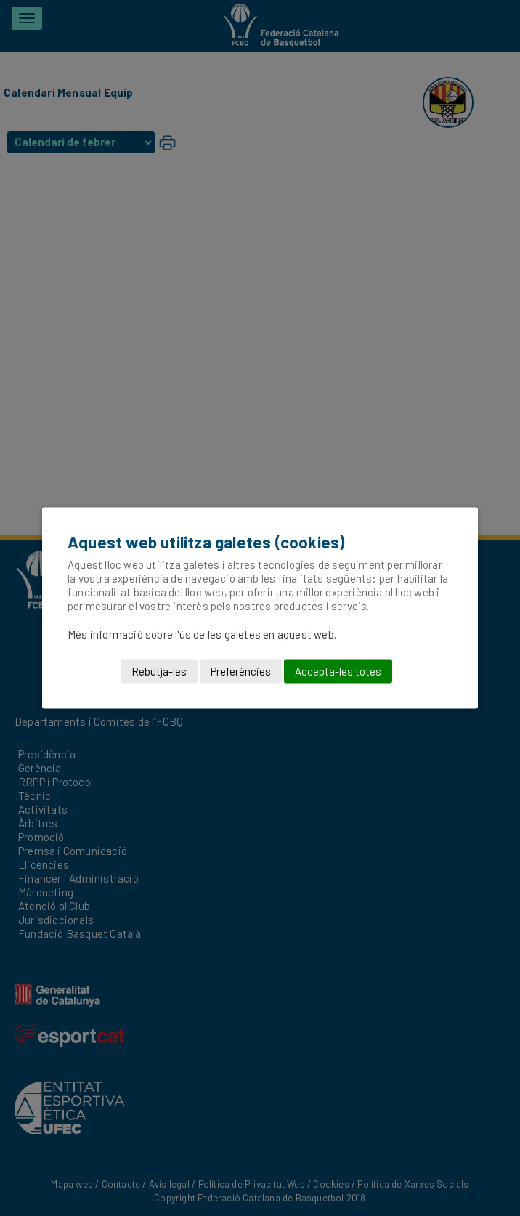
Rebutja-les (159, 671)
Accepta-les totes (338, 671)
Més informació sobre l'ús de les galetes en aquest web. (202, 634)
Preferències (241, 671)
